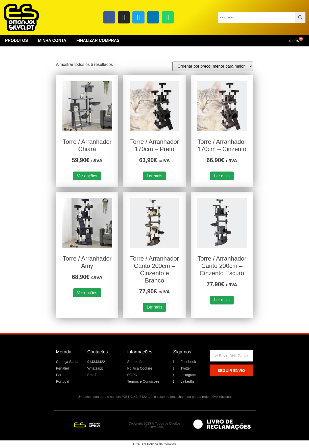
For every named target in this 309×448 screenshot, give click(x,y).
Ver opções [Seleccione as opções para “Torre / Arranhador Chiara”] (87, 176)
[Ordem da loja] (212, 66)
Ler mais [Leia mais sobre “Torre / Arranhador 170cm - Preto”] (154, 176)
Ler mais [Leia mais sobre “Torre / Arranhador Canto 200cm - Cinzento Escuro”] (221, 300)
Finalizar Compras (98, 40)
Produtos (16, 40)
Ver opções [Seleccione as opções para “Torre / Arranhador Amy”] (87, 293)
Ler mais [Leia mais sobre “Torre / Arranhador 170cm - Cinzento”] (221, 176)
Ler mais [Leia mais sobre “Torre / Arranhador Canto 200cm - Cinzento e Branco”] (154, 307)
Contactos (97, 351)
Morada (64, 351)
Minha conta (52, 40)
